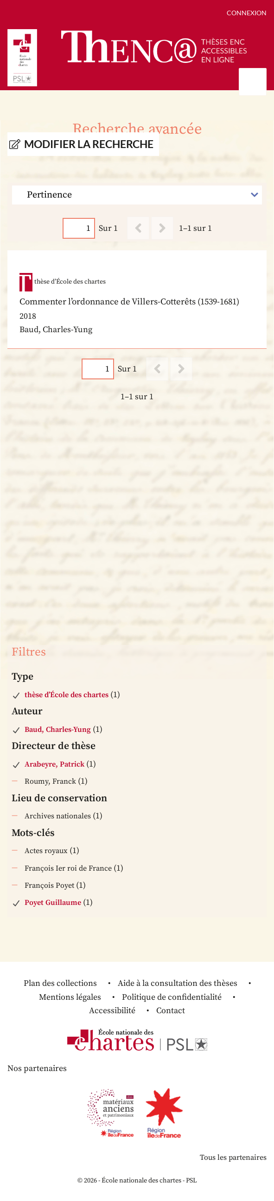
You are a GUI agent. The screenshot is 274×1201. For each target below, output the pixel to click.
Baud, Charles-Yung (58, 729)
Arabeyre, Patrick (54, 764)
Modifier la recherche (88, 144)
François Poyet (49, 885)
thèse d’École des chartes (66, 695)
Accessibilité (112, 1010)
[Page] (79, 228)
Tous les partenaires (233, 1157)
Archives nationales (58, 816)
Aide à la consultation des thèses (177, 983)
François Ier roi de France (68, 868)
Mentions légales (70, 997)
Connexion (247, 13)
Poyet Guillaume (53, 902)
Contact (170, 1010)
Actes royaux (46, 850)
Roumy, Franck (50, 781)
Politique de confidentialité (172, 997)
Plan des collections (60, 983)
